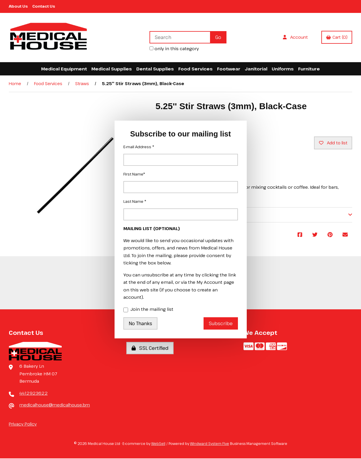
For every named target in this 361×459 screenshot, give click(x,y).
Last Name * (134, 201)
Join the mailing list (148, 309)
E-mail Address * (138, 146)
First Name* (134, 174)
